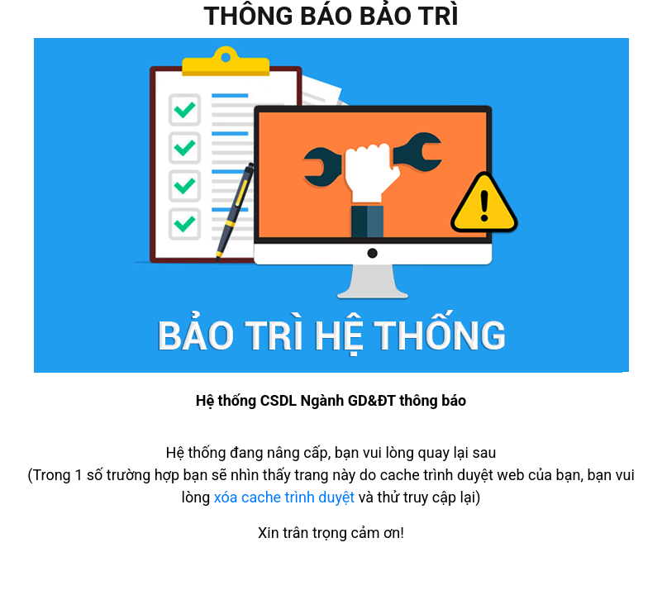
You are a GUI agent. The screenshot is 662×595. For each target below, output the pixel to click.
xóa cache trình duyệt (284, 497)
